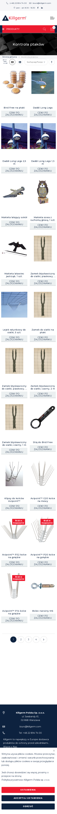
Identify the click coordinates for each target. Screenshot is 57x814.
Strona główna (9, 57)
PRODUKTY (10, 29)
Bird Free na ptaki (14, 107)
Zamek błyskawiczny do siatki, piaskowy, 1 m (43, 275)
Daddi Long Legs (43, 107)
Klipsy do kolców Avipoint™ (14, 499)
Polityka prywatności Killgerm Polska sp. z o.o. (26, 779)
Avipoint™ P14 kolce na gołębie (14, 612)
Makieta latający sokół (14, 217)
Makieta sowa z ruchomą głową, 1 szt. (42, 218)
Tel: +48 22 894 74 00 (30, 745)
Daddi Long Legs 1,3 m (43, 162)
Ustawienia (28, 789)
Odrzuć (28, 806)
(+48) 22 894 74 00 (16, 3)
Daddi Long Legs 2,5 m (14, 162)
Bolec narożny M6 (42, 611)
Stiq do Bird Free (43, 442)
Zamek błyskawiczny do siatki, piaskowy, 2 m (14, 387)
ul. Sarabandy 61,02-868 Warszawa (30, 729)
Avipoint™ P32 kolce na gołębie (14, 556)
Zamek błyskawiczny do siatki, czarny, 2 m (43, 387)
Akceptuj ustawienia (28, 798)
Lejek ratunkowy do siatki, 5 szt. (14, 331)
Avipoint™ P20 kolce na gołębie (43, 556)
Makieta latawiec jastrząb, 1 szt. (14, 275)
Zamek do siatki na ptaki (43, 331)
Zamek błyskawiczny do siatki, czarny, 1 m (14, 443)
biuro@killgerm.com (40, 3)
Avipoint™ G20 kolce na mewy (43, 499)
